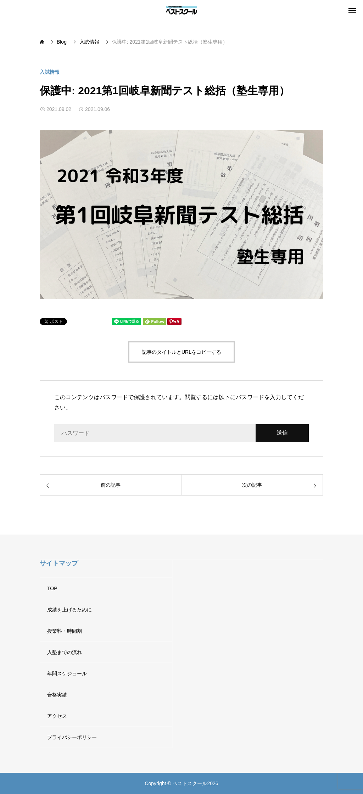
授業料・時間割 (64, 631)
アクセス (57, 716)
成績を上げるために (69, 610)
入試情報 (50, 71)
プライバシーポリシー (72, 737)
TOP (52, 588)
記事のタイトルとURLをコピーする (181, 352)
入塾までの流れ (64, 652)
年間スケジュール (67, 673)
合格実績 (57, 695)
